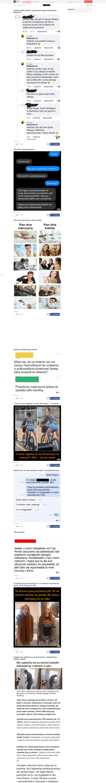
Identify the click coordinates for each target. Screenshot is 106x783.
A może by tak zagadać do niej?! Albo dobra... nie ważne (36, 404)
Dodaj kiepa (88, 1)
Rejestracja (79, 1)
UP (17, 144)
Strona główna (27, 1)
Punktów (16, 141)
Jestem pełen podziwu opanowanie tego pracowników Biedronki (35, 11)
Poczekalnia (36, 1)
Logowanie (71, 1)
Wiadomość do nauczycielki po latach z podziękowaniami (36, 470)
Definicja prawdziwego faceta (25, 349)
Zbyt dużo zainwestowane (24, 149)
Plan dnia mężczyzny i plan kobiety (27, 220)
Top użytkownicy (50, 1)
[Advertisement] (38, 332)
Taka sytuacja (19, 532)
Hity (43, 1)
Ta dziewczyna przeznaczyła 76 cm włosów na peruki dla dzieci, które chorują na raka (36, 584)
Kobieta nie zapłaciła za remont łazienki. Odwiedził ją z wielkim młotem (35, 658)
